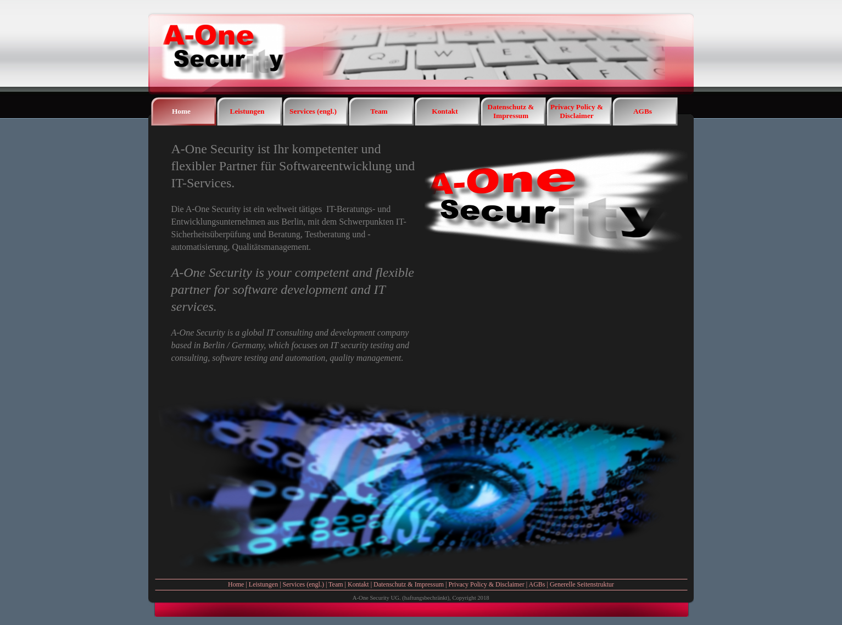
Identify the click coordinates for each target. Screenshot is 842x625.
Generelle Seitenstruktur (582, 584)
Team (335, 584)
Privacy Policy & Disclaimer (486, 584)
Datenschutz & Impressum (408, 584)
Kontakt (358, 584)
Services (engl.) (303, 584)
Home (236, 584)
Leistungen (263, 584)
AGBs (536, 584)
